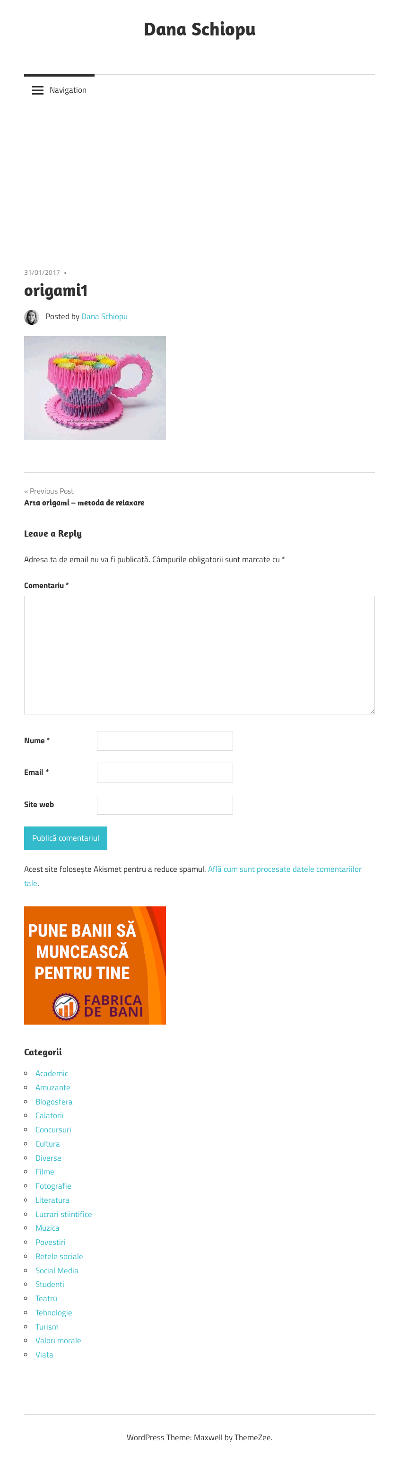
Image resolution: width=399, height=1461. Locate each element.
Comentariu (46, 585)
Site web (39, 804)
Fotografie (53, 1186)
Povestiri (50, 1242)
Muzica (47, 1228)
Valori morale (58, 1340)
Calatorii (49, 1115)
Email (36, 772)
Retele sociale (59, 1256)
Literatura (52, 1200)
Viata (44, 1354)
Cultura (47, 1144)
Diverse (48, 1158)
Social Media (56, 1270)
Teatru (46, 1298)
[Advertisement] (199, 176)
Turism (47, 1327)
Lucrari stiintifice (63, 1214)
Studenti (49, 1284)
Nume (37, 740)
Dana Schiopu (200, 28)
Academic (51, 1073)
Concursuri (53, 1129)
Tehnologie (53, 1312)
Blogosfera (54, 1102)
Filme (44, 1171)
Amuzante (52, 1087)
